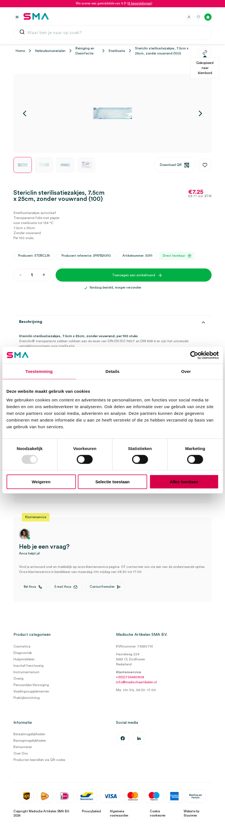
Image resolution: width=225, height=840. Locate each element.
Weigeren (41, 481)
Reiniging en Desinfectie (84, 51)
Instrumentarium (26, 672)
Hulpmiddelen (24, 659)
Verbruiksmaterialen (50, 51)
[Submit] (22, 33)
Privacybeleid (91, 811)
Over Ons (20, 753)
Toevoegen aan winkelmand (133, 275)
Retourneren (22, 747)
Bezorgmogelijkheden (29, 740)
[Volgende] (200, 113)
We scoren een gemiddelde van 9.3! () (114, 3)
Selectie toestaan (112, 481)
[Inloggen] (189, 17)
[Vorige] (24, 113)
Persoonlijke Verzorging (31, 685)
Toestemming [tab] (39, 371)
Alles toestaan (184, 481)
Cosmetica (21, 646)
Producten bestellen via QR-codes (39, 760)
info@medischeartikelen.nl (136, 682)
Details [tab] (113, 371)
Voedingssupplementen (31, 691)
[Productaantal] (32, 275)
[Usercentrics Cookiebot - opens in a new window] (194, 355)
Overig (18, 678)
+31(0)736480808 (130, 677)
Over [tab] (186, 371)
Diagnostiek (22, 653)
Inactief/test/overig (28, 665)
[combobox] (112, 32)
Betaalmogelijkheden (29, 734)
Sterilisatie (116, 51)
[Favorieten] (198, 17)
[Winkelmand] (208, 17)
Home (20, 51)
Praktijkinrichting (26, 697)
